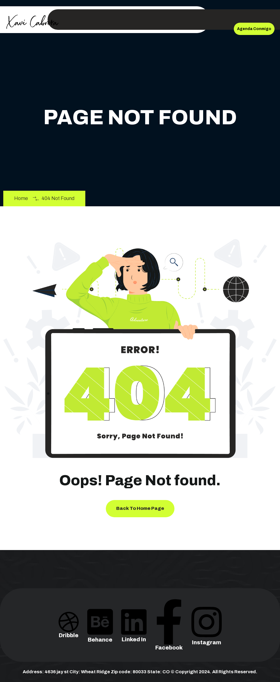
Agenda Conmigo (254, 29)
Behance (100, 630)
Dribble (68, 628)
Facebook (169, 634)
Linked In (134, 630)
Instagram (206, 631)
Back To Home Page (140, 508)
